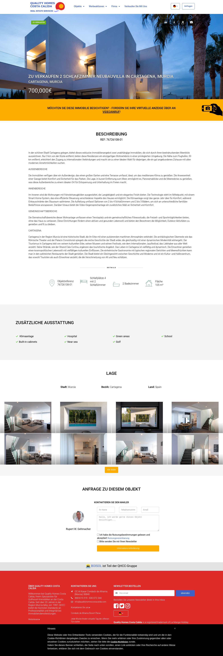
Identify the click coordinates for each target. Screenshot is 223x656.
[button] (175, 6)
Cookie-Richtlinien (119, 642)
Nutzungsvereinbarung (119, 537)
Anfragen (188, 6)
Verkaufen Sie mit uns (135, 6)
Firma (114, 6)
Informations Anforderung (128, 548)
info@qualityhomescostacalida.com (90, 601)
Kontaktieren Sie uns (80, 607)
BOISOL (96, 565)
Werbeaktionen (96, 6)
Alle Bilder (111, 470)
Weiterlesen (34, 619)
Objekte (78, 6)
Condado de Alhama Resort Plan (85, 613)
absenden (185, 592)
